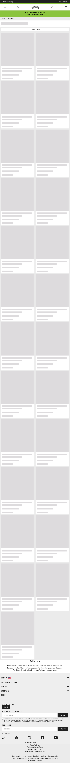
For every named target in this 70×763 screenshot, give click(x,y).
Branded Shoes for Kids (35, 749)
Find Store (62, 729)
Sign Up (6, 707)
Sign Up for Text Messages (12, 712)
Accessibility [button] (63, 2)
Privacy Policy (51, 720)
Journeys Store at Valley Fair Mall (35, 751)
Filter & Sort (35, 30)
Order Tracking (8, 2)
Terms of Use (42, 720)
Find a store (6, 725)
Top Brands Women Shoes (35, 747)
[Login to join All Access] (35, 12)
